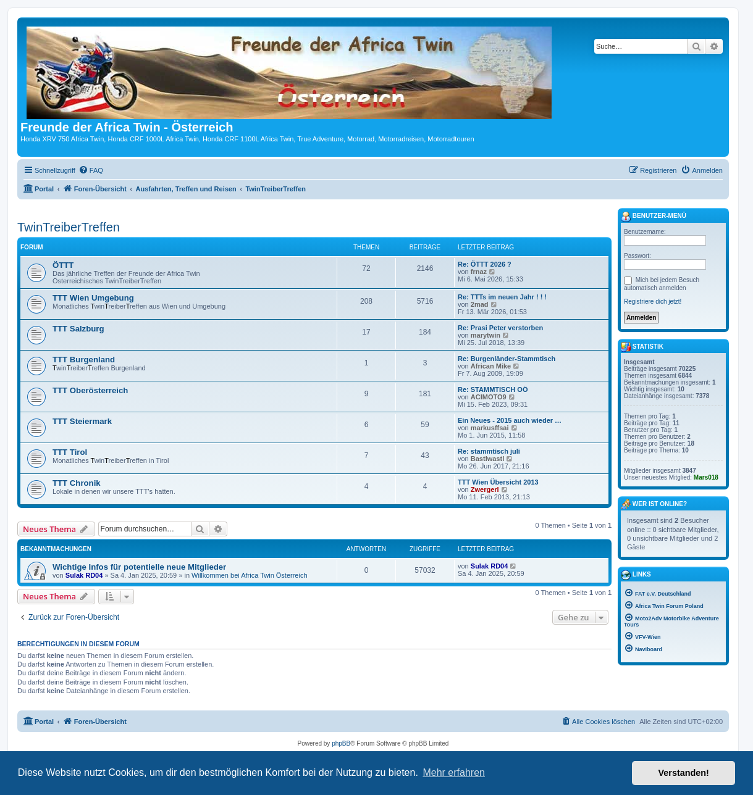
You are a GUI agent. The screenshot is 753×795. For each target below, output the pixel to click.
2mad (480, 304)
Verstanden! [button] (683, 773)
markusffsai (490, 427)
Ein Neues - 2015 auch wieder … (510, 420)
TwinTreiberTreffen (68, 227)
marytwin (485, 335)
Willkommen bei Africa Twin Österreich (249, 575)
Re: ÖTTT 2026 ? (484, 264)
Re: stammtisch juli (489, 451)
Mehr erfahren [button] (454, 772)
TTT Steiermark (82, 421)
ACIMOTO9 (489, 397)
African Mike (491, 366)
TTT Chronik (77, 483)
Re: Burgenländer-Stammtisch (506, 358)
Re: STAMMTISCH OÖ (493, 389)
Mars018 (706, 477)
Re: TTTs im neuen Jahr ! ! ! (502, 297)
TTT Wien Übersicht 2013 (498, 482)
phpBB (341, 743)
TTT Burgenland (84, 359)
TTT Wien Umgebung (93, 297)
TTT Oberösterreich (90, 390)
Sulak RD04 (84, 575)
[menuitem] (90, 170)
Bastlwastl (487, 458)
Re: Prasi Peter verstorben (500, 327)
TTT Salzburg (78, 328)
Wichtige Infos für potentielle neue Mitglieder (139, 567)
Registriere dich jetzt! (652, 301)
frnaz (479, 271)
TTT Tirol (70, 452)
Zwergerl (485, 489)
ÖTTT (63, 265)
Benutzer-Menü (653, 217)
